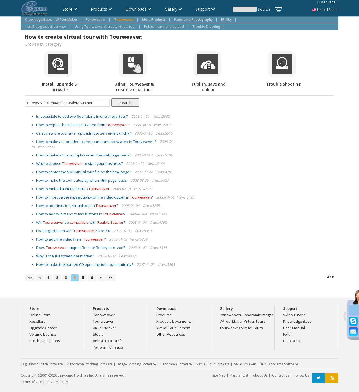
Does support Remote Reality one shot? (81, 247)
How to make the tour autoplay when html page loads (82, 180)
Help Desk (291, 340)
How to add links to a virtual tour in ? (77, 205)
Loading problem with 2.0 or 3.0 (73, 230)
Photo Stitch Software (46, 364)
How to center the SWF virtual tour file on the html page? (84, 171)
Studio (98, 334)
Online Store (40, 314)
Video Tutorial (295, 314)
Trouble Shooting (206, 26)
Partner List (239, 375)
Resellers (37, 321)
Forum (288, 334)
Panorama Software (176, 364)
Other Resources (170, 334)
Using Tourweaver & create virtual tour (105, 26)
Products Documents (174, 321)
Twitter (318, 378)
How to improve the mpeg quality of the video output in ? (94, 197)
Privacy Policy (57, 381)
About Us (260, 375)
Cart (278, 9)
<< (30, 277)
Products (163, 314)
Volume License (42, 334)
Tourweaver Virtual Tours (241, 327)
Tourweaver (103, 321)
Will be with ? (81, 222)
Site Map (219, 375)
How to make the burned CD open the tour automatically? (85, 264)
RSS (331, 378)
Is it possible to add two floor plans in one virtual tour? (82, 116)
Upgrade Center (43, 327)
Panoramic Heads (108, 347)
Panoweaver (104, 314)
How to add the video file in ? (71, 239)
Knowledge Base (297, 321)
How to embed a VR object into (73, 188)
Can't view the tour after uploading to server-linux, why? (84, 133)
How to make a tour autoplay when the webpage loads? (84, 155)
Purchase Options (44, 340)
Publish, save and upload (164, 26)
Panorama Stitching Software (90, 364)
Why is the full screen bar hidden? (65, 256)
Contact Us (280, 375)
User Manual (294, 327)
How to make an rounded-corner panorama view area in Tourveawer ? (96, 141)
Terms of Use (31, 381)
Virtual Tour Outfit (108, 340)
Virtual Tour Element (173, 327)
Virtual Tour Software (213, 364)
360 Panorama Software (279, 364)
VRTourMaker (104, 327)
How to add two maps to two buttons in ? (81, 213)
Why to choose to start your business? (80, 163)
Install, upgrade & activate (45, 26)
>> (110, 277)
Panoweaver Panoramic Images (247, 314)
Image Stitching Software (136, 364)
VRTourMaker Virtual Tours (242, 321)
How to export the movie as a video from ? (83, 124)
